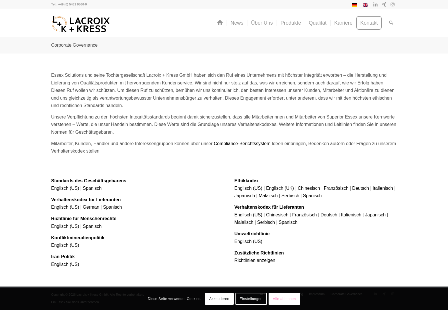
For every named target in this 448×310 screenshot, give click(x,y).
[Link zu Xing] (384, 4)
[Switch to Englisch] (365, 6)
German (91, 207)
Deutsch (360, 188)
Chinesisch (309, 188)
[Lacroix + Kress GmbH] (81, 24)
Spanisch (92, 188)
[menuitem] (354, 6)
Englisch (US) (65, 188)
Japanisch (244, 195)
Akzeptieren (219, 299)
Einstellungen (251, 299)
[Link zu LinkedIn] (375, 4)
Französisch (336, 188)
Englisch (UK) (280, 188)
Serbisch (290, 195)
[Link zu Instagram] (392, 4)
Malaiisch (268, 195)
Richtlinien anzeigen (254, 260)
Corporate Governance (74, 45)
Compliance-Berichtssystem (242, 143)
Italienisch (383, 188)
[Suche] (391, 23)
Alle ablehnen (284, 299)
